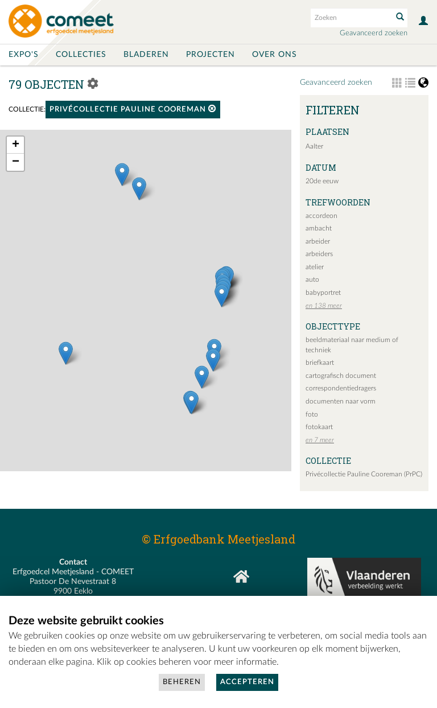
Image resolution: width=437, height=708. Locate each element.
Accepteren (247, 682)
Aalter (314, 146)
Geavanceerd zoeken (373, 33)
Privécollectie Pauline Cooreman (133, 109)
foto (312, 414)
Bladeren (146, 55)
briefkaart (320, 362)
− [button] (15, 162)
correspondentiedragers (341, 388)
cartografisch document (341, 375)
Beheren (182, 682)
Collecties (81, 55)
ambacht (319, 228)
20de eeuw (322, 181)
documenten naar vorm (341, 401)
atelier (315, 267)
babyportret (323, 292)
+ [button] (15, 145)
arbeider (318, 241)
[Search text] (350, 17)
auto (312, 279)
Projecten (210, 55)
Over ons (274, 55)
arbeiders (319, 253)
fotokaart (319, 426)
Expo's (24, 55)
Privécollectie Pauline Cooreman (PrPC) (364, 474)
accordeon (321, 215)
